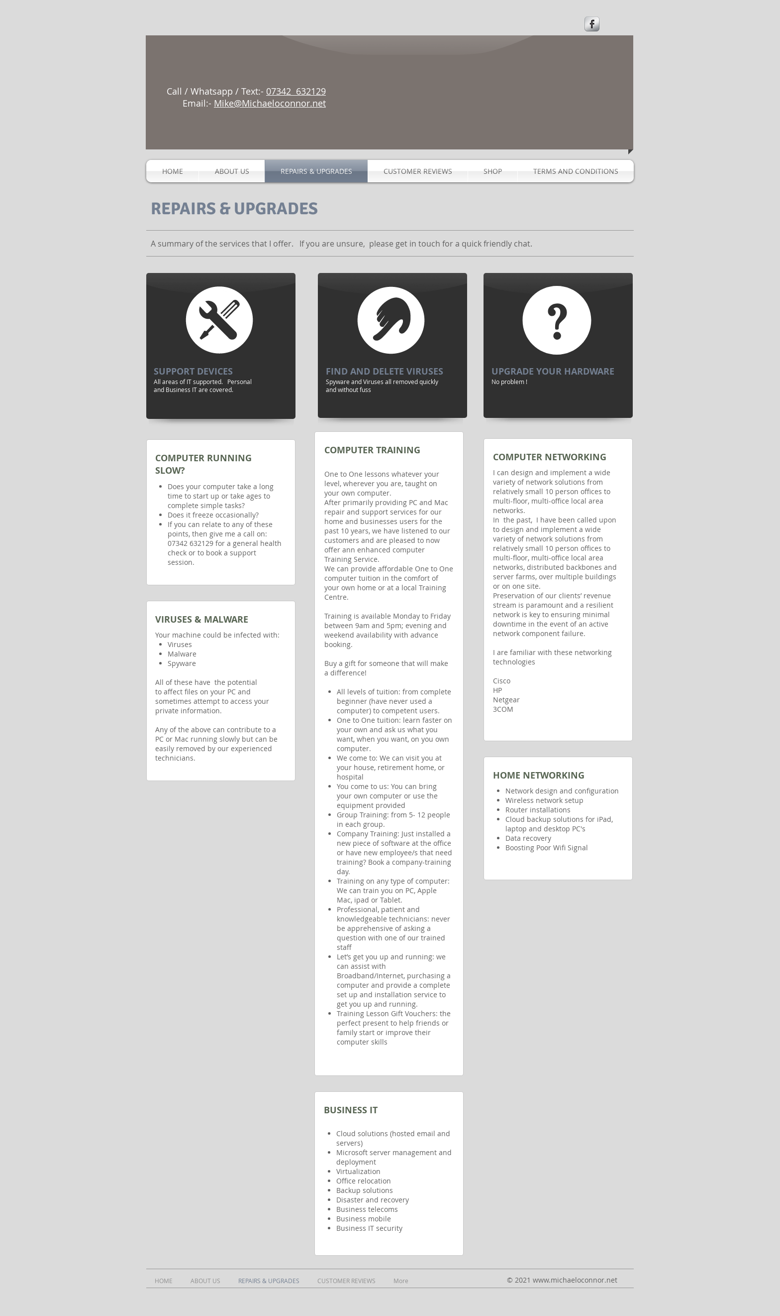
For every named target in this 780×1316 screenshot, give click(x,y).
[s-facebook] (592, 23)
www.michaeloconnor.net (575, 1280)
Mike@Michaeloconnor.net (270, 103)
